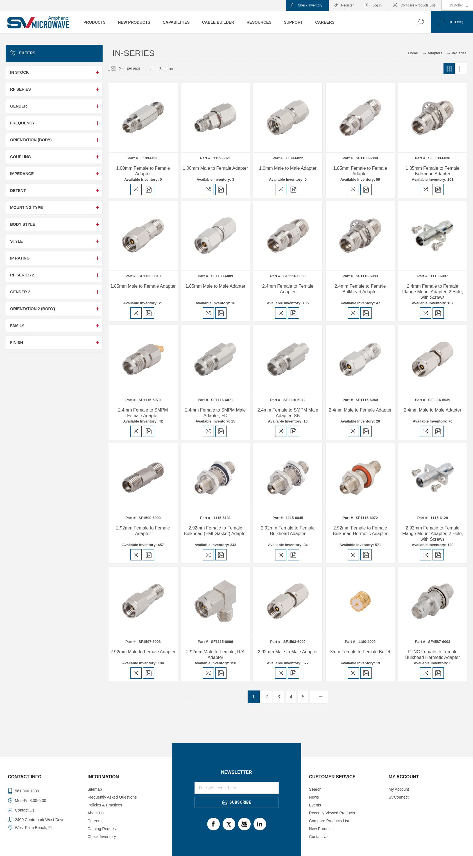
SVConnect (399, 797)
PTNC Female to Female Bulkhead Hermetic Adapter (432, 654)
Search (315, 789)
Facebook (213, 824)
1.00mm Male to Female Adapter (215, 168)
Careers (94, 821)
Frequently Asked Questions (112, 797)
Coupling (20, 157)
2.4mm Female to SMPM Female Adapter (143, 413)
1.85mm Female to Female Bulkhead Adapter (433, 171)
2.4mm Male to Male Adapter (432, 410)
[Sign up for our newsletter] (236, 788)
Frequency (22, 123)
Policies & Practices (104, 805)
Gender (18, 106)
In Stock (19, 72)
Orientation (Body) (31, 140)
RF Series (20, 89)
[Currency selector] (457, 5)
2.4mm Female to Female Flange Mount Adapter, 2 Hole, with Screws (432, 292)
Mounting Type (26, 207)
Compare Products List (417, 5)
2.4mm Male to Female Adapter (360, 410)
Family (17, 325)
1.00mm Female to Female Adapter (143, 171)
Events (315, 805)
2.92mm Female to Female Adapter (143, 531)
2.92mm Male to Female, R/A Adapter (215, 654)
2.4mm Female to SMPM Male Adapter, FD (215, 413)
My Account (399, 789)
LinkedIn (260, 824)
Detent (18, 190)
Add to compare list (136, 189)
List (461, 68)
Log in (377, 5)
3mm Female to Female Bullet (360, 651)
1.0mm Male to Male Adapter (288, 168)
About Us (95, 813)
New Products (321, 828)
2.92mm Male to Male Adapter (288, 651)
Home (413, 53)
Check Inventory (310, 5)
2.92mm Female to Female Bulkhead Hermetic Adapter (360, 531)
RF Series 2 (22, 275)
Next (321, 696)
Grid (449, 68)
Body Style (22, 224)
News (314, 797)
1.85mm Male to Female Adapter (143, 286)
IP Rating (20, 258)
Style (16, 241)
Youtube (244, 824)
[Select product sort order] (166, 68)
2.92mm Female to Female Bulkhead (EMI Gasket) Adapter (215, 531)
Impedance (22, 173)
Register (347, 5)
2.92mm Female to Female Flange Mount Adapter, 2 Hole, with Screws (432, 534)
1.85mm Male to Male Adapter (215, 286)
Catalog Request (102, 828)
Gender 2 (20, 292)
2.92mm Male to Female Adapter (143, 651)
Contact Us (319, 836)
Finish (16, 342)
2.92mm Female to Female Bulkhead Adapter (287, 531)
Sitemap (94, 789)
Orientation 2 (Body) (32, 309)
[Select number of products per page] (117, 68)
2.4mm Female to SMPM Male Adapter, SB (287, 413)
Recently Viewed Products (332, 813)
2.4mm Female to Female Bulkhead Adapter (360, 289)
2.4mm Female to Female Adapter (287, 289)
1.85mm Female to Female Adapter (360, 171)
